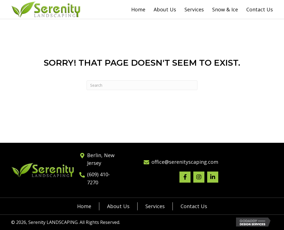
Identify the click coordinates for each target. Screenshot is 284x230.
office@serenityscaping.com (184, 162)
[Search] (142, 85)
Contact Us (194, 206)
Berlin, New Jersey (101, 159)
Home (84, 206)
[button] (185, 177)
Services (155, 206)
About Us (118, 206)
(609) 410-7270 (98, 178)
